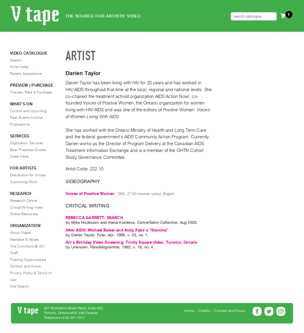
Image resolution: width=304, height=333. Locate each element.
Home (189, 311)
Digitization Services (26, 143)
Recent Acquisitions (26, 74)
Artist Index (19, 67)
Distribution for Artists (28, 175)
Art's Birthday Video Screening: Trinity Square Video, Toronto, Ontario (131, 242)
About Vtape (20, 233)
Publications (20, 124)
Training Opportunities (28, 260)
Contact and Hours (25, 266)
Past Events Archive (26, 117)
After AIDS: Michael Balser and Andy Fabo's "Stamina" (117, 230)
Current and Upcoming (28, 111)
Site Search (19, 286)
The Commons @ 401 (27, 246)
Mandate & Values (24, 239)
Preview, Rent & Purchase (31, 92)
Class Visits (19, 156)
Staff (14, 253)
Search (15, 60)
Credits (204, 311)
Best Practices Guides (28, 150)
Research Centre (23, 201)
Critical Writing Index (26, 207)
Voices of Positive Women (90, 193)
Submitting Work (23, 182)
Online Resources (24, 214)
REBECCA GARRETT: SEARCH (94, 217)
